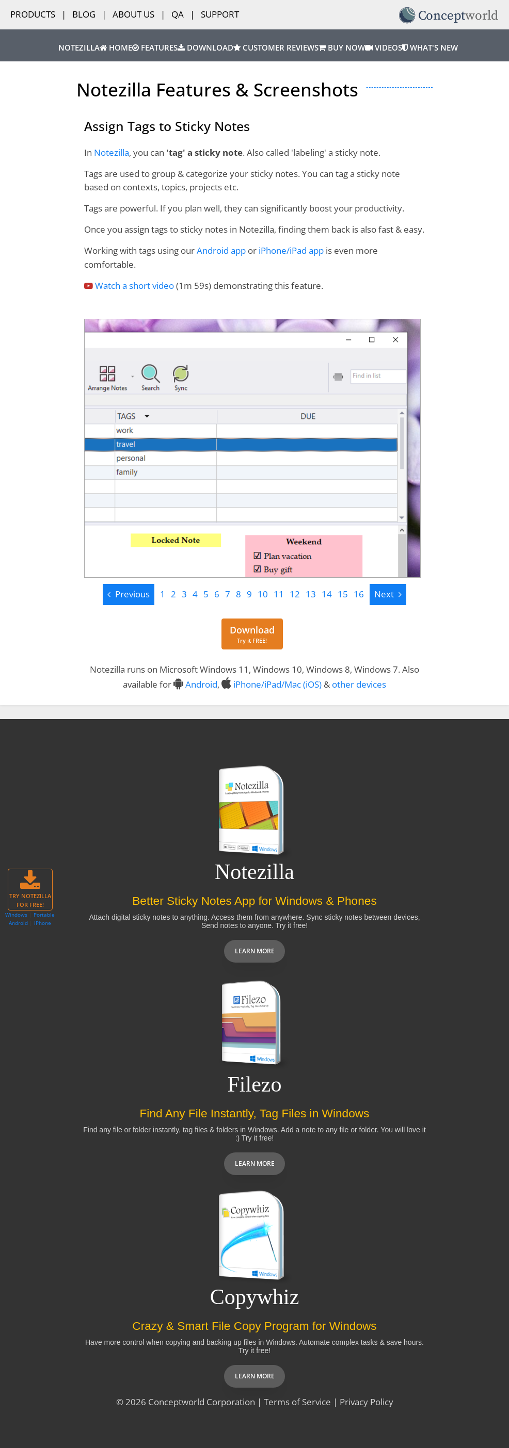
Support (220, 14)
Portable (44, 914)
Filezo (255, 1084)
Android (201, 684)
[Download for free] (252, 634)
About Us (133, 14)
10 (263, 594)
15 (343, 594)
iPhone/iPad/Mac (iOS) (277, 684)
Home (116, 47)
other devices (359, 684)
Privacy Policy (366, 1402)
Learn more (255, 951)
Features (155, 47)
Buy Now (342, 47)
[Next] (388, 594)
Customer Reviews (276, 47)
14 (327, 594)
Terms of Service (297, 1402)
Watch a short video (134, 285)
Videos (383, 47)
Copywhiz (254, 1297)
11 (279, 594)
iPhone (42, 922)
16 (359, 594)
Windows (16, 914)
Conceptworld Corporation (201, 1402)
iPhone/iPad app (291, 250)
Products (32, 14)
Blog (84, 14)
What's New (430, 47)
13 (311, 594)
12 (295, 594)
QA (177, 14)
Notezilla (79, 47)
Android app (221, 250)
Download (205, 47)
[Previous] (128, 594)
